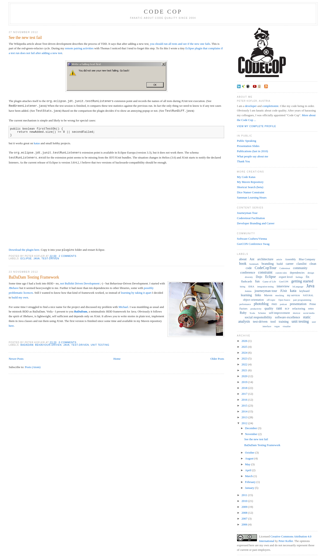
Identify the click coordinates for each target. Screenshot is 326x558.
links (258, 295)
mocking (279, 295)
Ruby (243, 312)
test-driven (50, 258)
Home (117, 358)
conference (247, 272)
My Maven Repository (250, 182)
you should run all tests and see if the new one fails (180, 43)
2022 (245, 364)
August (249, 458)
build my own (20, 297)
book (243, 263)
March (249, 476)
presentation (298, 304)
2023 (245, 358)
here (11, 325)
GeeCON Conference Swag (253, 244)
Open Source (284, 300)
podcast (283, 304)
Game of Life (269, 281)
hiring (242, 286)
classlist (302, 263)
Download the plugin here (24, 250)
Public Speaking (246, 140)
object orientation (253, 299)
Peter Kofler (286, 541)
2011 (245, 495)
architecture (265, 259)
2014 (245, 411)
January (250, 487)
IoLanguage (297, 286)
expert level (286, 277)
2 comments (68, 256)
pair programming (302, 299)
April (248, 470)
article (279, 259)
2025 (245, 346)
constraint (265, 272)
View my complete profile (256, 126)
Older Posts (217, 358)
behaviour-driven (48, 345)
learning (246, 295)
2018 (245, 388)
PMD (274, 304)
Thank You (243, 161)
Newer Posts (16, 358)
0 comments (68, 342)
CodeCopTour (265, 268)
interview (283, 286)
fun (257, 281)
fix (307, 277)
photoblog (261, 304)
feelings (299, 277)
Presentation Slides (248, 146)
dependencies (297, 272)
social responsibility (258, 317)
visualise (287, 326)
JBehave (14, 288)
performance (245, 304)
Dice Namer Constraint (250, 192)
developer (250, 106)
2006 (245, 524)
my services (293, 295)
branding (268, 263)
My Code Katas (246, 177)
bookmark (254, 264)
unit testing (100, 345)
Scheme (262, 313)
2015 (245, 405)
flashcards (246, 281)
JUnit (283, 291)
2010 (245, 501)
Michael (123, 307)
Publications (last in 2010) (252, 151)
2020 (245, 376)
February (250, 482)
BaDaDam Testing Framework (34, 277)
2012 (245, 423)
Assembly (290, 259)
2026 (245, 341)
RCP (287, 308)
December (251, 428)
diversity (249, 277)
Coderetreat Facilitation (251, 218)
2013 (245, 417)
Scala (252, 313)
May (248, 464)
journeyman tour (265, 291)
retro (311, 308)
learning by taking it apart (136, 292)
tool (273, 321)
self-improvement (279, 312)
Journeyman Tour (247, 213)
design (310, 272)
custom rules (281, 273)
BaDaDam (80, 311)
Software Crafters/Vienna (252, 238)
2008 (245, 512)
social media (308, 313)
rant (279, 308)
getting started (302, 281)
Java (37, 258)
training (284, 321)
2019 (245, 382)
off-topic (271, 299)
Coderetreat (284, 268)
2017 (245, 393)
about (243, 259)
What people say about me (252, 156)
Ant (251, 259)
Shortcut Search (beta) (250, 187)
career (289, 263)
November (251, 434)
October (250, 452)
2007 (245, 518)
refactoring (298, 308)
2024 (245, 352)
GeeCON (283, 281)
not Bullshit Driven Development (80, 283)
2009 (245, 506)
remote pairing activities (79, 48)
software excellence (287, 317)
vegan (277, 326)
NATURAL (308, 295)
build (280, 263)
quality (268, 308)
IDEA (251, 286)
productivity (255, 308)
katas (37, 143)
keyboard (304, 291)
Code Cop (163, 11)
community (300, 268)
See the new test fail (25, 37)
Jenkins (248, 291)
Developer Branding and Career (256, 223)
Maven (268, 295)
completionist (270, 106)
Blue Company (307, 259)
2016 (245, 399)
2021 (245, 370)
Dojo (259, 277)
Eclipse (26, 258)
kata (293, 290)
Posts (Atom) (33, 367)
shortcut (296, 313)
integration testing (265, 286)
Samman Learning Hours (252, 197)
